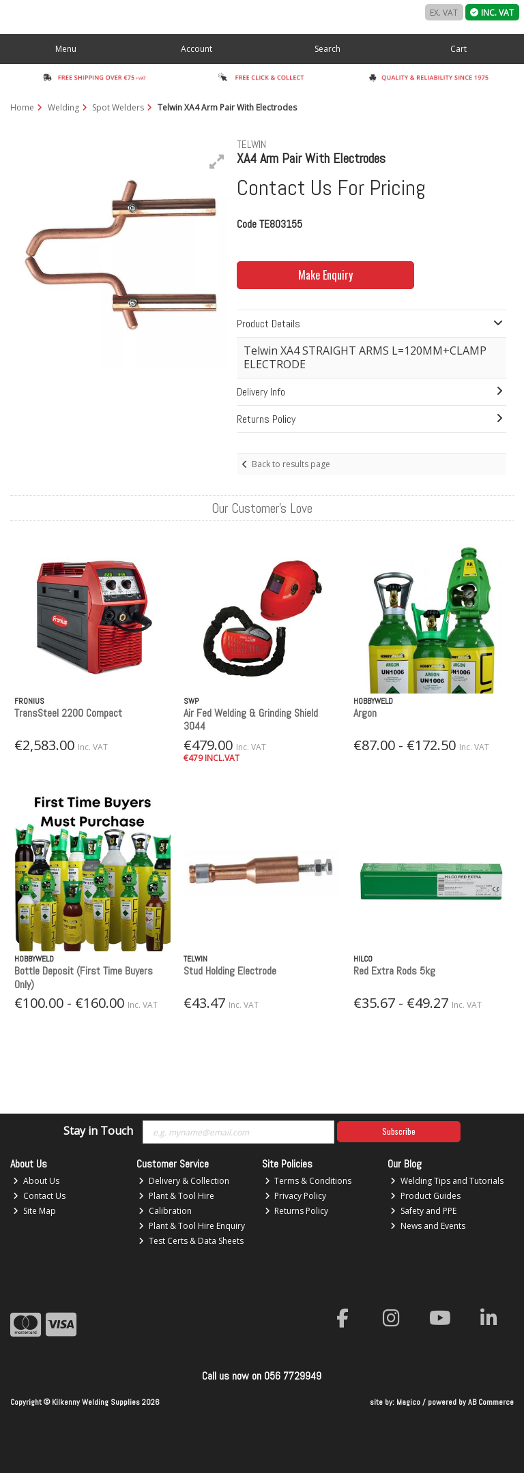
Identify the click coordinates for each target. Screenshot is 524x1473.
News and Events (427, 1226)
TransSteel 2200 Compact (68, 713)
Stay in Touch (98, 1131)
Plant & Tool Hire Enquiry (192, 1226)
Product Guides (425, 1196)
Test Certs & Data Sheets (191, 1241)
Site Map (34, 1211)
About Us (36, 1181)
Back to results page (291, 464)
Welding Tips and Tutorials (447, 1181)
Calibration (165, 1211)
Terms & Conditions (308, 1181)
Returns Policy (297, 1211)
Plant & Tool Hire (176, 1196)
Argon (365, 713)
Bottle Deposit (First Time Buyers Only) (83, 977)
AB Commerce (491, 1402)
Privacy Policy (296, 1196)
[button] (217, 162)
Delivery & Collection (184, 1181)
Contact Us (39, 1196)
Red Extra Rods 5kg (394, 971)
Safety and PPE (423, 1211)
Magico (408, 1402)
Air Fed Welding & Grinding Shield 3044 (251, 719)
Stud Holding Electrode (230, 971)
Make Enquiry (317, 275)
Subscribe (399, 1131)
